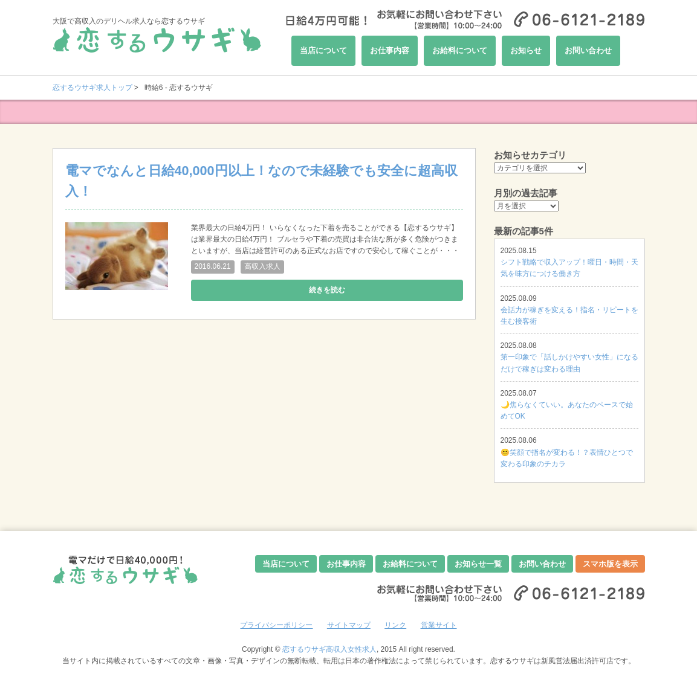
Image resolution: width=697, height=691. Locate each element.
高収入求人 (262, 266)
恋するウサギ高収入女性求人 (329, 649)
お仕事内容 (389, 50)
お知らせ (526, 50)
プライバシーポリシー (276, 625)
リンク (395, 625)
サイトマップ (349, 625)
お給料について (459, 50)
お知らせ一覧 (478, 563)
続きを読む (327, 290)
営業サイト (439, 625)
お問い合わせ (588, 50)
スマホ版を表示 (610, 563)
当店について (323, 50)
